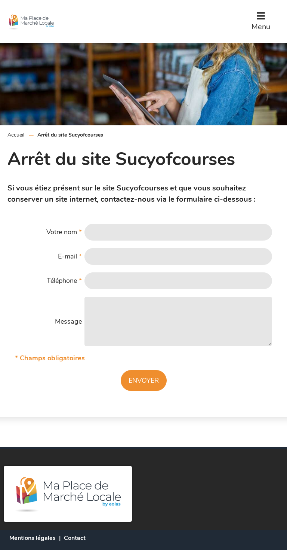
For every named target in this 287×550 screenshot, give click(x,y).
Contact (75, 538)
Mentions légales (32, 538)
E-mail (70, 256)
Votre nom (64, 231)
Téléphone (64, 280)
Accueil (15, 134)
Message (68, 321)
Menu (260, 27)
